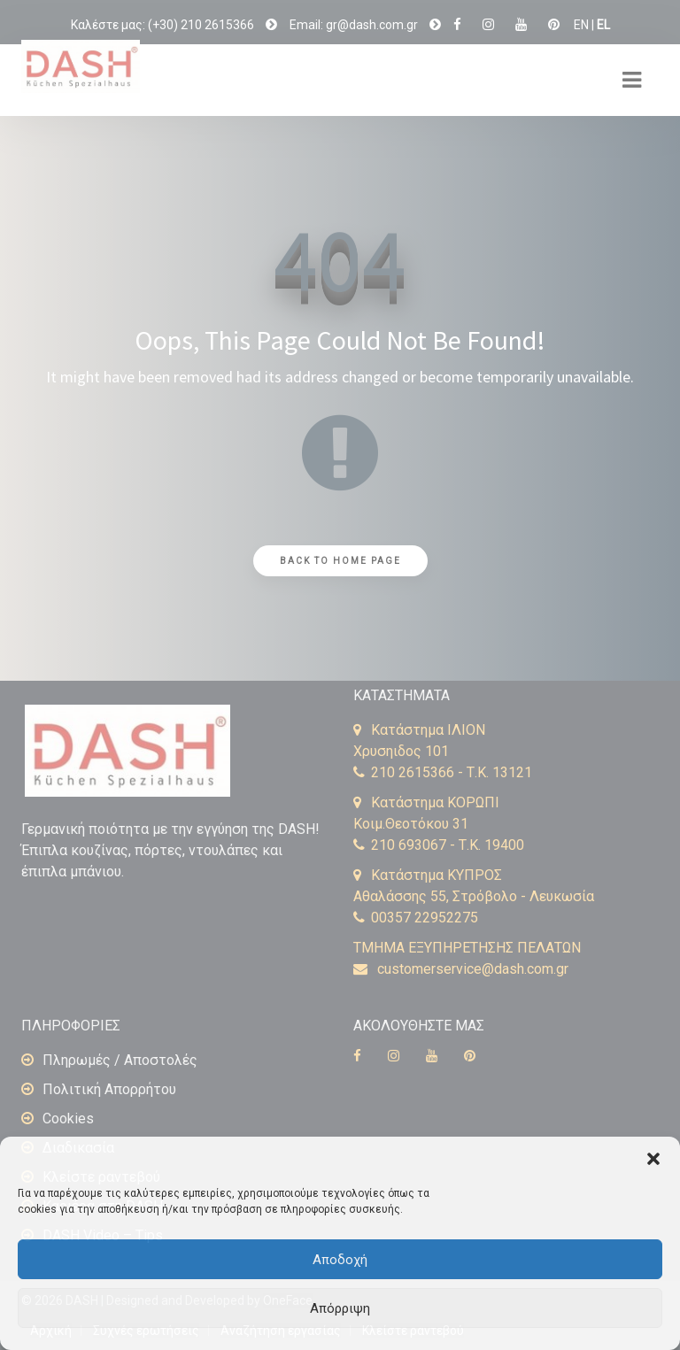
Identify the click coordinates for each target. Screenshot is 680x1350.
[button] (653, 1159)
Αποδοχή (340, 1260)
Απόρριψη (340, 1308)
